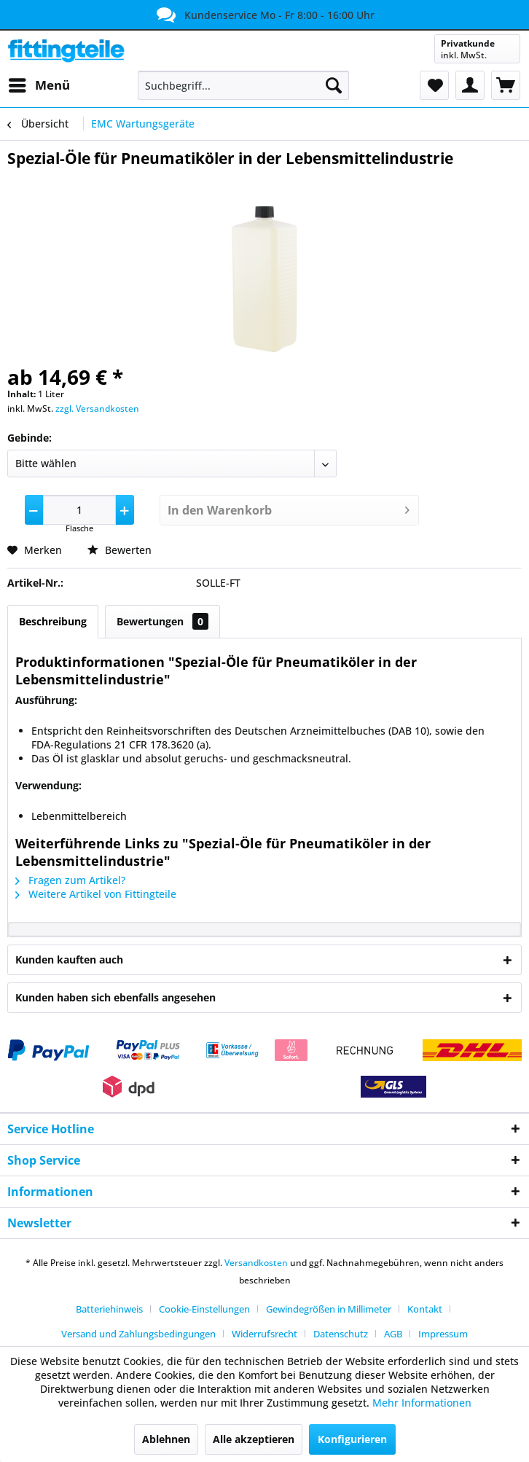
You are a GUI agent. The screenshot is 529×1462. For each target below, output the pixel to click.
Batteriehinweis (109, 1309)
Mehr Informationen (421, 1403)
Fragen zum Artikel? (70, 880)
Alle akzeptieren (253, 1439)
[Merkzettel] (434, 85)
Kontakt (424, 1309)
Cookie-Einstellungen (204, 1309)
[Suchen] (333, 85)
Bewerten (119, 550)
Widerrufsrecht (264, 1333)
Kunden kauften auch (69, 959)
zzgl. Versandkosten (97, 408)
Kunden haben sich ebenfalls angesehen (115, 997)
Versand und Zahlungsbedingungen (138, 1333)
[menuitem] (38, 85)
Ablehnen (166, 1439)
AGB (393, 1333)
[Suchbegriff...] (243, 85)
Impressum (443, 1333)
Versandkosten (256, 1262)
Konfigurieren (352, 1439)
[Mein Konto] (470, 85)
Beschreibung (53, 621)
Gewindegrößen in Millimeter (328, 1309)
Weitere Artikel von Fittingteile (95, 894)
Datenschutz (340, 1333)
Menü (39, 83)
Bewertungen (162, 621)
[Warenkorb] (505, 85)
